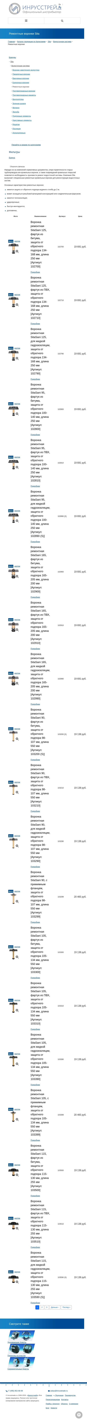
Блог (47, 1408)
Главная (11, 42)
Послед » (66, 1307)
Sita (49, 42)
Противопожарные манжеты (24, 95)
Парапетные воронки (21, 74)
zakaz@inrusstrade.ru (59, 1391)
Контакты (64, 1399)
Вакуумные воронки (21, 78)
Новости (54, 1408)
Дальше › (55, 1307)
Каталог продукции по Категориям (31, 42)
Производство (70, 1395)
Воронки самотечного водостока (26, 70)
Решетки (16, 124)
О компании (73, 1404)
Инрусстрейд (33, 1395)
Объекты (64, 1404)
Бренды (12, 57)
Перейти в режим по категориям (26, 145)
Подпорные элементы (22, 116)
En (60, 7)
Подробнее (35, 272)
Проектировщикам (53, 1399)
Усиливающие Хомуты (17, 1342)
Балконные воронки (21, 83)
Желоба (16, 112)
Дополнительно (19, 133)
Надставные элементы (22, 120)
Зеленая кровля (19, 104)
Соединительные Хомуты (18, 1369)
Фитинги (16, 108)
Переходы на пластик (17, 1356)
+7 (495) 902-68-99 (15, 1391)
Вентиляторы (18, 99)
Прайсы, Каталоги (53, 1404)
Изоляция (17, 129)
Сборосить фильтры (17, 166)
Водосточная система (62, 42)
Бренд (12, 158)
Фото (11, 241)
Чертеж (17, 241)
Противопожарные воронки (24, 91)
